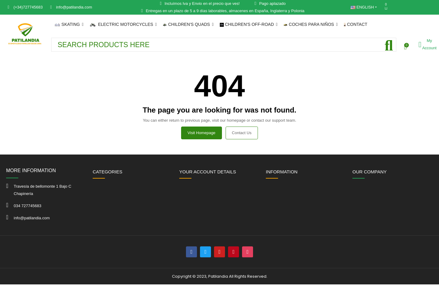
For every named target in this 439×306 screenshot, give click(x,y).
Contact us (242, 132)
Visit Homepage (201, 132)
